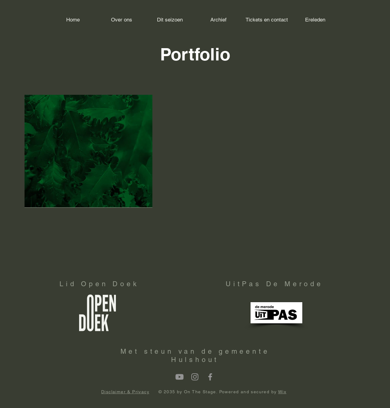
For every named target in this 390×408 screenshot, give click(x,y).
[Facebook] (210, 377)
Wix (282, 391)
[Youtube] (179, 377)
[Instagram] (195, 377)
